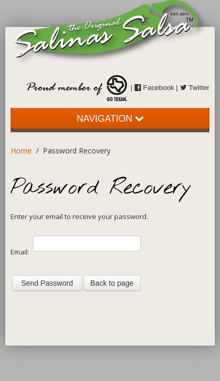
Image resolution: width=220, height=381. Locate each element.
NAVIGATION (110, 118)
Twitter (194, 88)
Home (21, 151)
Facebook (154, 88)
